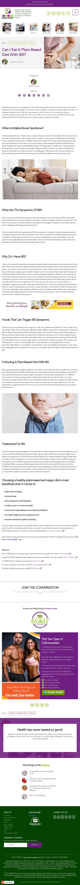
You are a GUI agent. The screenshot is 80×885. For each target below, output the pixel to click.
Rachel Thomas (17, 62)
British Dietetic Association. (59, 554)
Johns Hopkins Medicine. (40, 565)
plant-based (47, 609)
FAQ (5, 831)
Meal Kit (57, 657)
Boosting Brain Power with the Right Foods (41, 772)
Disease (32, 43)
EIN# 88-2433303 (56, 882)
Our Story (7, 815)
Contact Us (7, 828)
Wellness (10, 43)
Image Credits (8, 826)
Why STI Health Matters (37, 795)
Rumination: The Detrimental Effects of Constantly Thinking (42, 780)
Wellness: (45, 765)
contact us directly (56, 531)
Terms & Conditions (44, 882)
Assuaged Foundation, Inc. (32, 857)
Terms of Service (33, 882)
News (5, 822)
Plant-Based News (21, 43)
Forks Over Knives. (68, 557)
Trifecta (44, 674)
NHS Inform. (35, 568)
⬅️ (8, 539)
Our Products (8, 824)
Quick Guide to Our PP (11, 833)
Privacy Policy (24, 882)
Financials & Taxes (9, 817)
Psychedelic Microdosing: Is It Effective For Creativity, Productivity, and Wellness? (42, 788)
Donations (7, 820)
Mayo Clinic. (37, 561)
